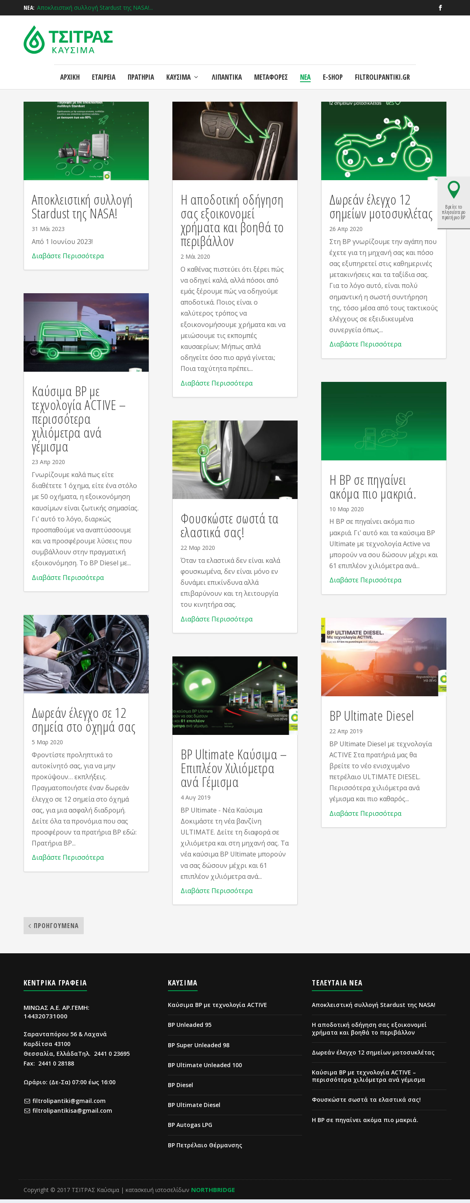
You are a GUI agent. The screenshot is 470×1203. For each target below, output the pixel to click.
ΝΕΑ (305, 69)
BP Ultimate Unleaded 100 (205, 1068)
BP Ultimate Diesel (371, 719)
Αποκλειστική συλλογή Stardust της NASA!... (95, 7)
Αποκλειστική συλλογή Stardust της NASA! (82, 210)
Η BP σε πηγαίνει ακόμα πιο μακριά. (373, 490)
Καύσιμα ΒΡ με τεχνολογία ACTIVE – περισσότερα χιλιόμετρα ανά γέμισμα (79, 422)
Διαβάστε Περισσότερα (68, 259)
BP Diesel (180, 1088)
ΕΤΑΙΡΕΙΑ (103, 69)
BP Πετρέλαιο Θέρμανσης (205, 1149)
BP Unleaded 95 (189, 1028)
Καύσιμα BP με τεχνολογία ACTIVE (217, 1008)
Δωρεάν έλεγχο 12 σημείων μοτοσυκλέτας (381, 210)
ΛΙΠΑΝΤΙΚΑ (227, 69)
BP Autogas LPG (190, 1128)
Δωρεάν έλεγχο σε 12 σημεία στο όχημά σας (84, 723)
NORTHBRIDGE (213, 1193)
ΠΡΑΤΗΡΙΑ (141, 69)
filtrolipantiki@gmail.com (69, 1104)
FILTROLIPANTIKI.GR (382, 69)
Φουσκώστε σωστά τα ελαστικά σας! (230, 528)
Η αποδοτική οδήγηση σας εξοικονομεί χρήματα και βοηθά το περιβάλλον (232, 224)
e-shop (333, 69)
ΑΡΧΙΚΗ (70, 69)
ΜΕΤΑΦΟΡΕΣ (271, 69)
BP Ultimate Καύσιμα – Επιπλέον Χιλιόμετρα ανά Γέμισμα (234, 771)
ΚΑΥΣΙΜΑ (178, 69)
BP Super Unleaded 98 (198, 1049)
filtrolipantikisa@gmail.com (72, 1114)
